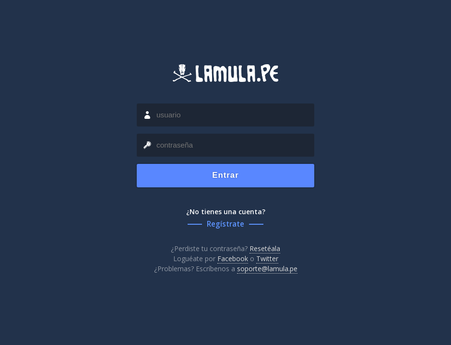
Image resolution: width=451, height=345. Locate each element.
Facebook (232, 258)
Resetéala (264, 248)
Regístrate (225, 224)
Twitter (267, 258)
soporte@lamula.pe (267, 268)
